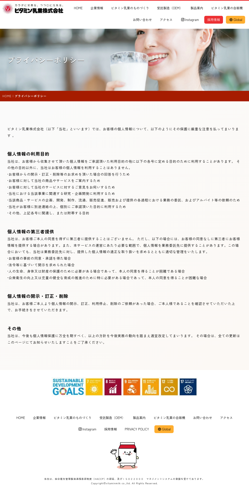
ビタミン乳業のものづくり (130, 8)
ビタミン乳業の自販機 (227, 8)
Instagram (190, 20)
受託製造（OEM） (170, 8)
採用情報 (213, 19)
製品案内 (196, 8)
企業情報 (96, 8)
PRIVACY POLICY (137, 429)
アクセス (166, 20)
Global (236, 19)
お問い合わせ (142, 20)
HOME (78, 8)
